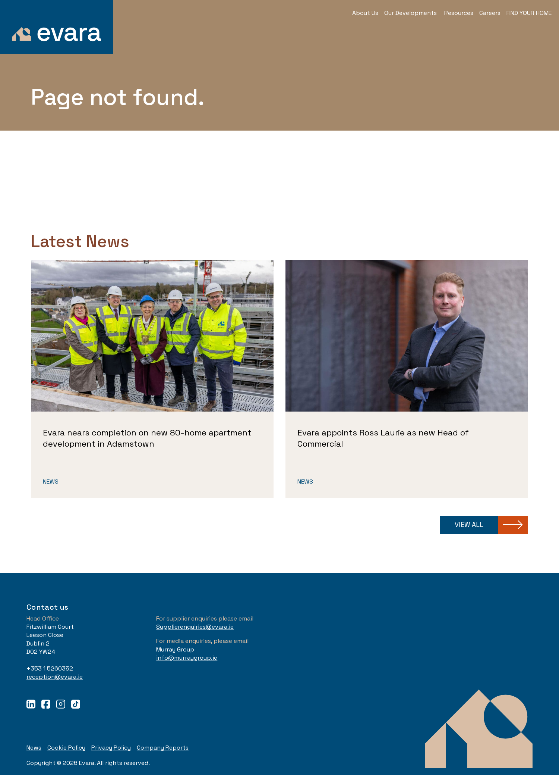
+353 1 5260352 (49, 668)
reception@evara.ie (54, 677)
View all (469, 525)
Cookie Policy (66, 747)
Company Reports (163, 747)
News (51, 481)
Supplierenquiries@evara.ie (195, 627)
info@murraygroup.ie (186, 658)
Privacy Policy (111, 747)
